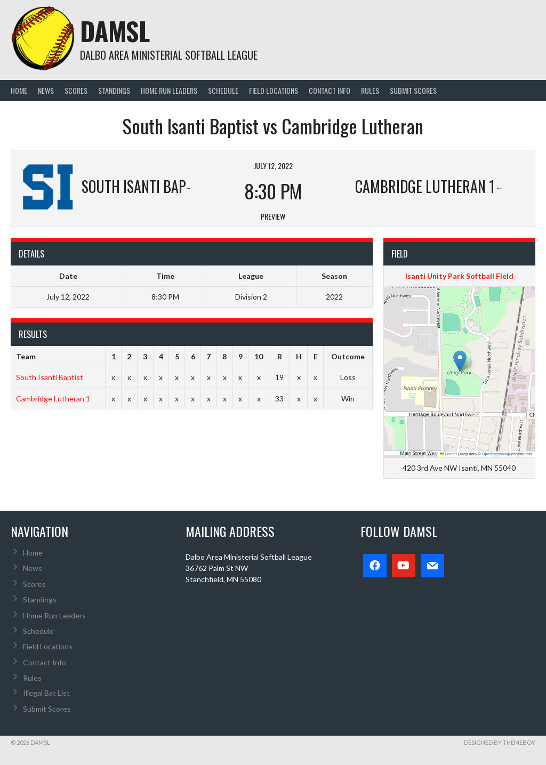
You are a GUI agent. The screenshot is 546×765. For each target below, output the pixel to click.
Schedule (223, 90)
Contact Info (329, 90)
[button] (460, 361)
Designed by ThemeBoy (499, 742)
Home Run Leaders (169, 90)
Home (19, 90)
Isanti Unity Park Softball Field (459, 275)
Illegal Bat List (46, 692)
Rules (370, 90)
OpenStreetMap (496, 454)
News (46, 90)
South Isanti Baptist (49, 377)
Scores (76, 90)
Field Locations (273, 90)
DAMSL (115, 31)
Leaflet (448, 454)
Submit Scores (413, 90)
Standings (114, 90)
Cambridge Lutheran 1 (53, 398)
